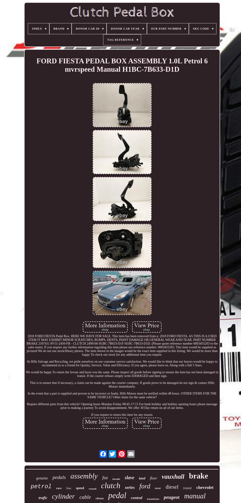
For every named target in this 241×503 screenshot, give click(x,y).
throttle (116, 479)
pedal (117, 495)
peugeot (172, 497)
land (142, 478)
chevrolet (205, 487)
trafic (43, 498)
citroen (99, 498)
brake (198, 476)
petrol (41, 486)
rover (158, 488)
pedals (59, 477)
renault (92, 488)
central (136, 498)
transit (187, 488)
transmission (153, 499)
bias (68, 488)
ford (144, 486)
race (59, 488)
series (130, 487)
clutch (110, 485)
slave (129, 477)
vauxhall (173, 476)
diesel (171, 487)
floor (153, 478)
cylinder (63, 496)
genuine (42, 478)
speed (80, 488)
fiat (105, 477)
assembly (84, 476)
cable (85, 497)
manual (195, 496)
